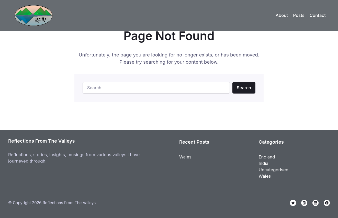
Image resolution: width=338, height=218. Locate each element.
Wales (185, 156)
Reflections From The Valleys (41, 141)
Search (244, 87)
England (267, 156)
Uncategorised (274, 169)
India (263, 163)
